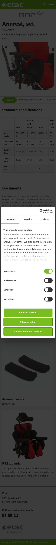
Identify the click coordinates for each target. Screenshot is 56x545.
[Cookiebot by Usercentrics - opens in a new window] (40, 211)
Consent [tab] (10, 219)
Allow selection (28, 322)
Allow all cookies (28, 312)
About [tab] (46, 219)
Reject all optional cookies (28, 331)
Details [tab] (28, 219)
